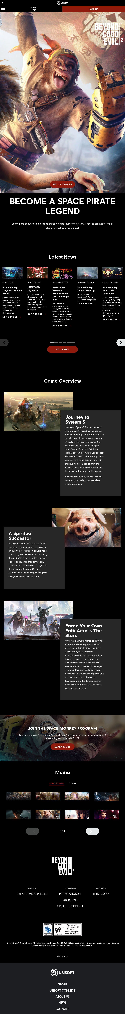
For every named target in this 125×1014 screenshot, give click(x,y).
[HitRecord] (101, 894)
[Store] (62, 984)
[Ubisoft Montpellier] (32, 894)
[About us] (62, 996)
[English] (62, 957)
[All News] (62, 349)
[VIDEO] (72, 783)
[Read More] (11, 317)
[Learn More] (63, 746)
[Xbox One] (70, 900)
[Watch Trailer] (62, 184)
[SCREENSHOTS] (56, 783)
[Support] (62, 1008)
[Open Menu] (3, 8)
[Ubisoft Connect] (62, 990)
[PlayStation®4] (70, 894)
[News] (62, 1002)
